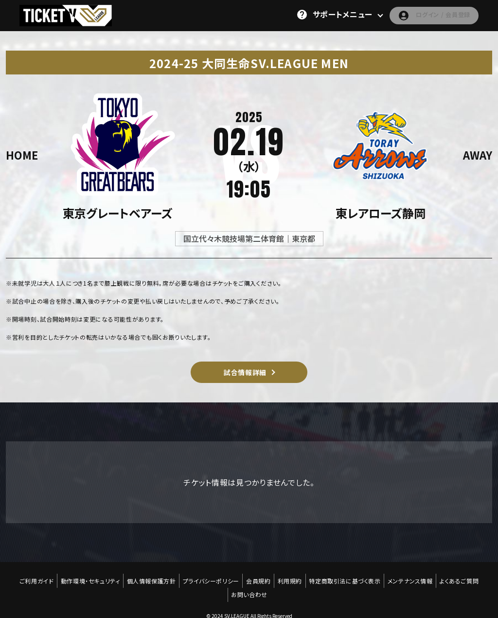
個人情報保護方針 (148, 577)
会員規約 (258, 577)
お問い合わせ (249, 584)
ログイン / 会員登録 (426, 14)
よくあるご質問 (464, 577)
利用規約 (291, 577)
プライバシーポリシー (209, 577)
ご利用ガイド (31, 577)
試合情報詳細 (245, 372)
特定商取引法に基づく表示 (347, 577)
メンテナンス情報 (414, 577)
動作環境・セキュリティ (86, 577)
